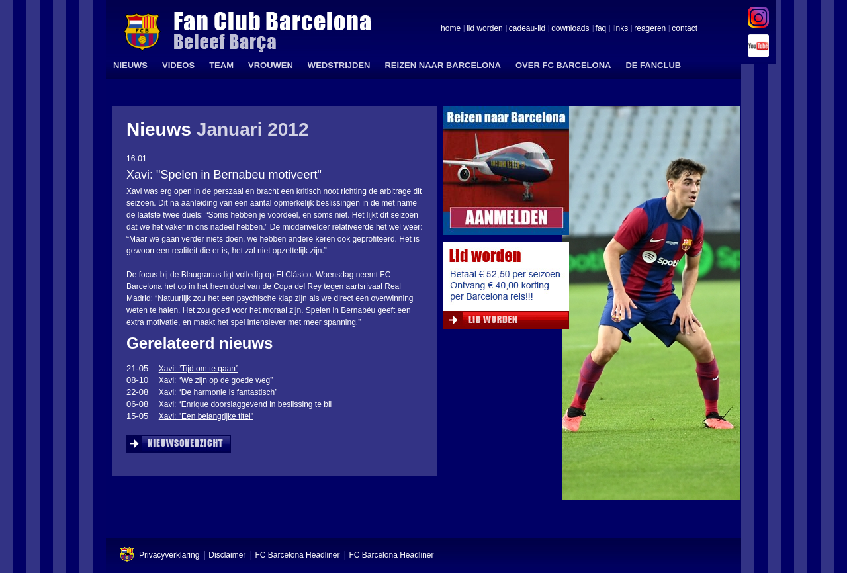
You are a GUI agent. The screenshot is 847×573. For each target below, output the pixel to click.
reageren (650, 29)
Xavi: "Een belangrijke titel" (206, 416)
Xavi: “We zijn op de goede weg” (216, 380)
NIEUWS (130, 65)
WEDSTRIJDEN (339, 65)
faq (601, 29)
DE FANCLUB (653, 65)
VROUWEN (270, 65)
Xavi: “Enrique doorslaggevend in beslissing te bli (245, 404)
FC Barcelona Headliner (297, 555)
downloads (570, 29)
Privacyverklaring (169, 555)
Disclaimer (226, 555)
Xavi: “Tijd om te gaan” (198, 368)
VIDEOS (178, 65)
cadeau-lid (527, 29)
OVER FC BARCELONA (563, 65)
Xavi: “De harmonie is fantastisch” (218, 392)
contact (684, 29)
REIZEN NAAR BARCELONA (442, 65)
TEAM (221, 65)
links (620, 29)
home (451, 29)
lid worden (485, 29)
